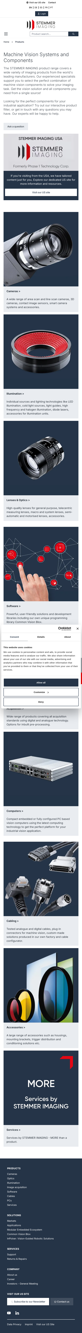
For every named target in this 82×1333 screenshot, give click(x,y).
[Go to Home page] (41, 24)
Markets (11, 1220)
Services (12, 1204)
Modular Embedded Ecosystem (24, 1229)
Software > (14, 606)
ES (41, 7)
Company (13, 1269)
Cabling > (13, 920)
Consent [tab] (14, 637)
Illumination (13, 1182)
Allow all (41, 682)
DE (36, 7)
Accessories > (16, 1027)
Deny (41, 701)
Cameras (12, 1173)
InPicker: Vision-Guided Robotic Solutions (30, 1238)
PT (51, 7)
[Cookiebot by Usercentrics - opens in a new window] (58, 629)
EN (30, 7)
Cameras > (13, 291)
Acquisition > (15, 708)
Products (19, 42)
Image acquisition (17, 1187)
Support (11, 1254)
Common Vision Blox (19, 1234)
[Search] (73, 34)
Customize (41, 692)
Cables (11, 1196)
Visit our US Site (18, 1293)
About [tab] (67, 637)
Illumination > (15, 393)
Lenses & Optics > (18, 500)
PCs (9, 1200)
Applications (14, 1225)
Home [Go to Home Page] (6, 42)
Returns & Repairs (17, 1258)
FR (46, 7)
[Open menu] (6, 34)
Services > (13, 1129)
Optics (10, 1178)
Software (12, 1191)
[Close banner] (78, 629)
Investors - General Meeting (22, 1283)
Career (11, 1279)
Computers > (15, 811)
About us (12, 1274)
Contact (52, 2)
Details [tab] (41, 637)
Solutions (14, 1215)
